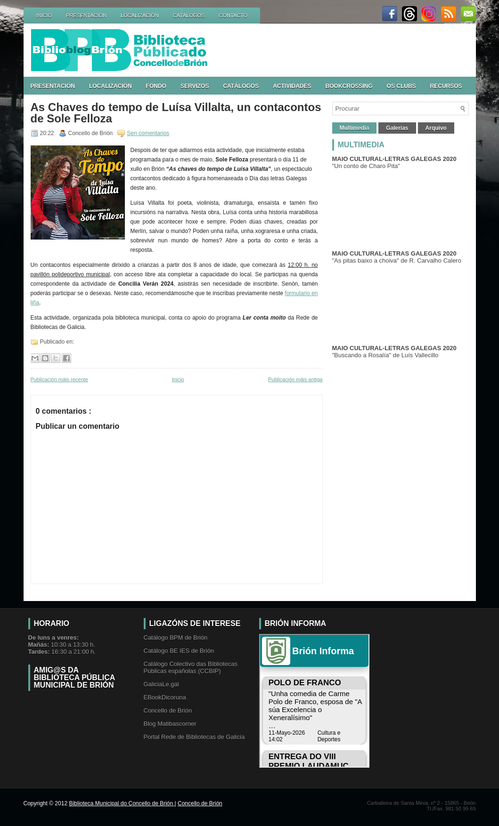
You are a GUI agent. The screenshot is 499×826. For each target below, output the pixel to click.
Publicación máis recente (59, 379)
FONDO (156, 86)
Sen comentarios (148, 133)
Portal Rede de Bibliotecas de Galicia (194, 736)
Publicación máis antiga (295, 379)
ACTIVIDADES (292, 86)
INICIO (44, 15)
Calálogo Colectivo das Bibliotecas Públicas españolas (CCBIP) (190, 667)
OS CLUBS (401, 86)
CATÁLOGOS (189, 15)
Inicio (178, 379)
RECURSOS (446, 86)
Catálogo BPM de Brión (176, 637)
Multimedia (354, 128)
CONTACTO (233, 15)
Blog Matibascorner (170, 723)
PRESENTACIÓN (86, 15)
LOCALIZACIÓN (140, 15)
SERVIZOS (194, 86)
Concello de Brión (168, 710)
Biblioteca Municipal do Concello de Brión (121, 803)
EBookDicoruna (165, 697)
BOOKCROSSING (349, 86)
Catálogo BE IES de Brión (179, 650)
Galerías (397, 128)
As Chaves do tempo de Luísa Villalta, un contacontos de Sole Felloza (176, 113)
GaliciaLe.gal (161, 684)
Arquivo (436, 128)
